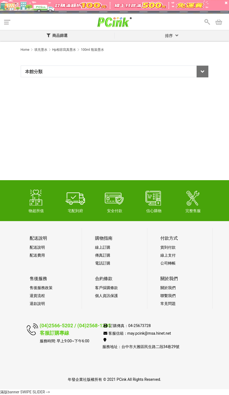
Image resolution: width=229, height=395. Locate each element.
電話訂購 (102, 263)
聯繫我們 (168, 295)
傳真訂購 (102, 255)
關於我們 (168, 288)
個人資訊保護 (106, 295)
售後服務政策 (41, 288)
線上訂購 (102, 247)
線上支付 (168, 255)
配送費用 (37, 255)
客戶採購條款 (106, 288)
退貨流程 (37, 295)
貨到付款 (168, 247)
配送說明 (37, 247)
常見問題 (168, 303)
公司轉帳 (168, 263)
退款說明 (37, 303)
